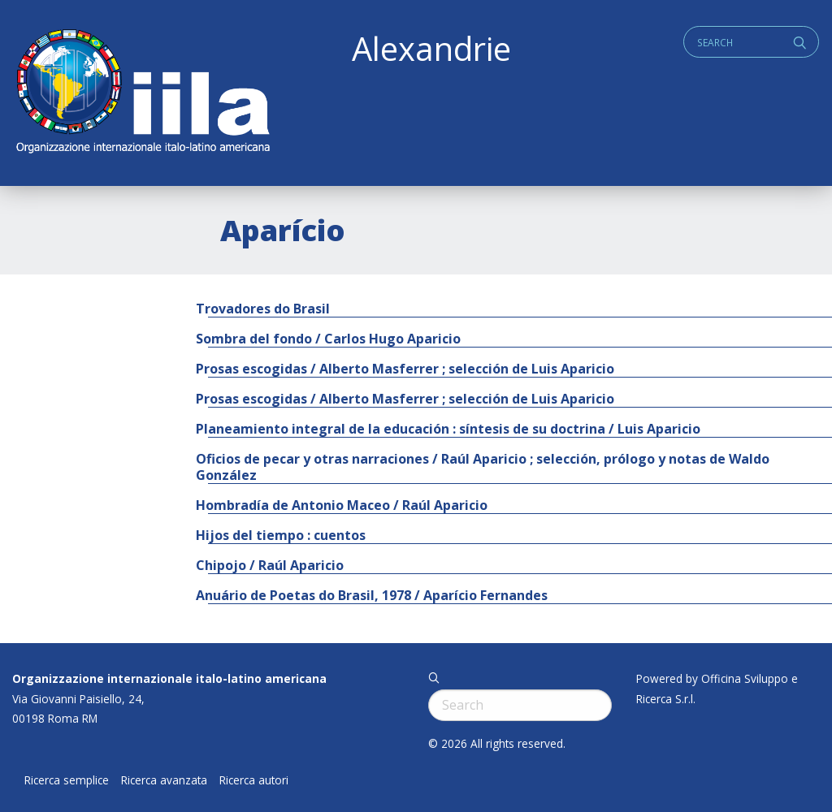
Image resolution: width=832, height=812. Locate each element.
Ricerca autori (253, 780)
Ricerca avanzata (164, 780)
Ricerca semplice (66, 780)
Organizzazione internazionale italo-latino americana (169, 678)
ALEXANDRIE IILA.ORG (142, 93)
